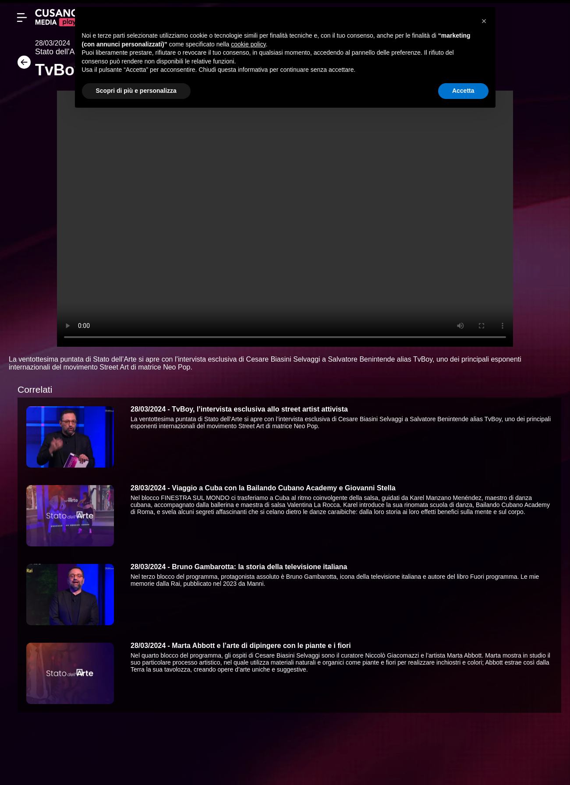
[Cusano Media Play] (57, 17)
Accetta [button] (463, 90)
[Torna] (22, 65)
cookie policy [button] (248, 44)
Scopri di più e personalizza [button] (136, 90)
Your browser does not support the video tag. (285, 219)
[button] (484, 21)
